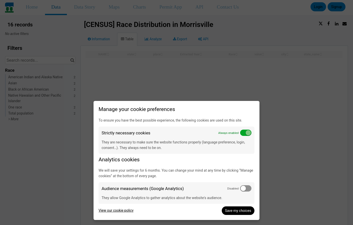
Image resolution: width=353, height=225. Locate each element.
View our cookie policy (116, 210)
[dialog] (176, 160)
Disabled (233, 188)
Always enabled (228, 133)
